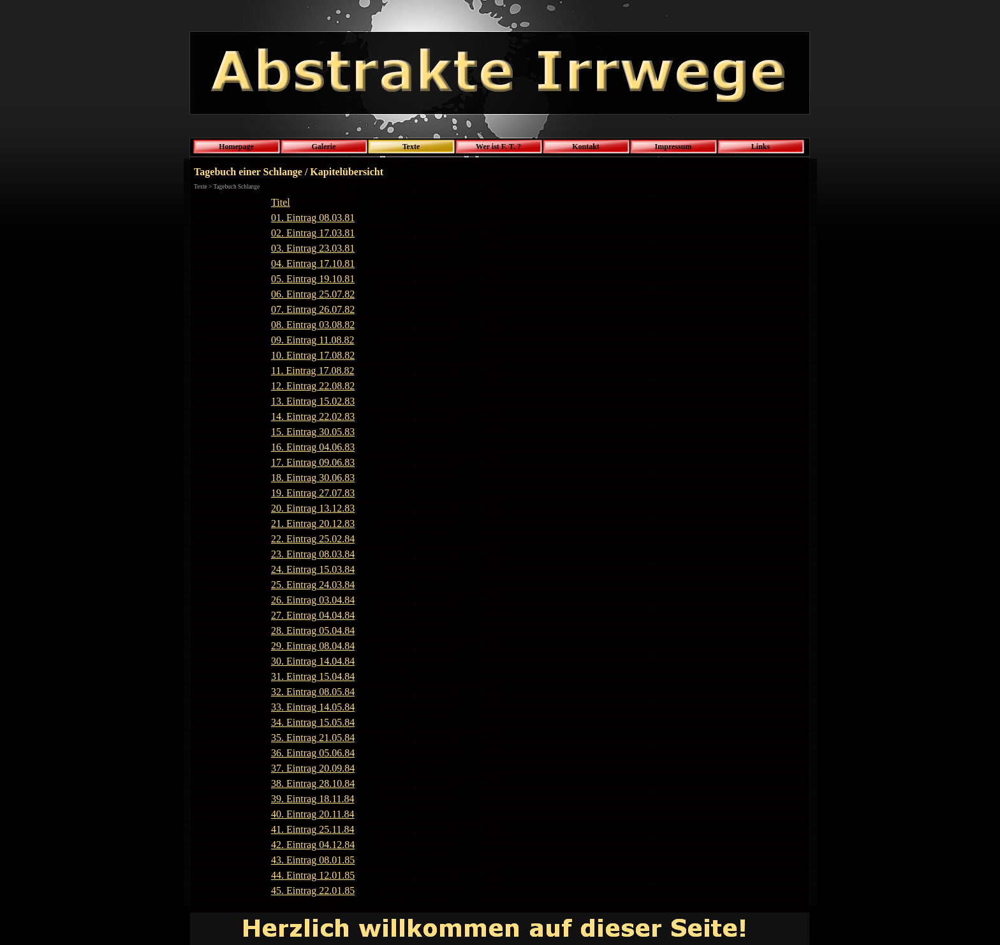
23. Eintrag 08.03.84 (313, 554)
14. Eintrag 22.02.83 (313, 416)
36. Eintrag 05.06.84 (313, 752)
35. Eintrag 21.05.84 (313, 737)
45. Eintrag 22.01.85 (313, 890)
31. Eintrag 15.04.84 (313, 676)
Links (760, 146)
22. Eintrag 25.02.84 (313, 538)
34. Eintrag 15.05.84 (313, 722)
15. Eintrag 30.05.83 (313, 431)
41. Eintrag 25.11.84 (313, 829)
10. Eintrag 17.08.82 (313, 355)
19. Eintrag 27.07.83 (313, 492)
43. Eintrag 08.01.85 (313, 860)
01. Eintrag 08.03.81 (313, 217)
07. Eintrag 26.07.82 (313, 309)
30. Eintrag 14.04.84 (313, 661)
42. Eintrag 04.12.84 (313, 844)
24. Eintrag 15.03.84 (313, 569)
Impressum (673, 146)
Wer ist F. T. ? (498, 146)
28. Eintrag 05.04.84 (313, 630)
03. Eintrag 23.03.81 (313, 248)
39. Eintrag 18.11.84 (313, 798)
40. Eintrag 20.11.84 (313, 814)
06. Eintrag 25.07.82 (313, 294)
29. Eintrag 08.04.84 (313, 645)
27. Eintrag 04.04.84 (313, 615)
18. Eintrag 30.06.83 (313, 477)
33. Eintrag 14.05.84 (313, 707)
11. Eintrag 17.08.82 (313, 370)
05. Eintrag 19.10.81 (313, 278)
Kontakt (585, 146)
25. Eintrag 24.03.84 (313, 584)
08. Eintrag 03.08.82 (313, 324)
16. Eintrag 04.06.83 (313, 447)
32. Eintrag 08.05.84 (313, 691)
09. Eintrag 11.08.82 (313, 340)
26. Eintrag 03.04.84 (313, 600)
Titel (280, 202)
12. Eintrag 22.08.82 (313, 385)
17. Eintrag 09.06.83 (313, 462)
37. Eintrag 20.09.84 (313, 768)
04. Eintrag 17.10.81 (313, 263)
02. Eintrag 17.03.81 (313, 232)
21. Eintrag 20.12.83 (313, 523)
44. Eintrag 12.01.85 (313, 875)
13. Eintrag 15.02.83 (313, 401)
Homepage (236, 146)
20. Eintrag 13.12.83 (313, 508)
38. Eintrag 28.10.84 (313, 783)
